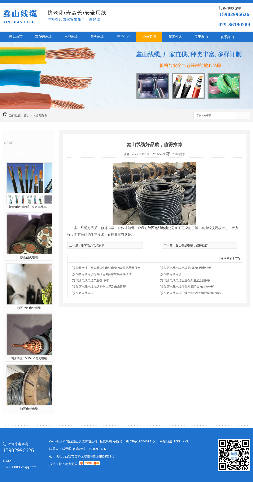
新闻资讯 (175, 37)
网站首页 (16, 37)
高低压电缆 (43, 37)
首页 (27, 115)
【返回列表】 (226, 258)
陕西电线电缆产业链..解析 (93, 280)
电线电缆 (71, 37)
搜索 (243, 115)
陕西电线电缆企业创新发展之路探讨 (187, 280)
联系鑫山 (227, 37)
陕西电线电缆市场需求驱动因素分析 (187, 267)
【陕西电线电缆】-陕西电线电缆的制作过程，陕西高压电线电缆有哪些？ (29, 207)
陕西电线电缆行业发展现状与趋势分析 (189, 286)
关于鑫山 (201, 37)
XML (186, 441)
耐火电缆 (97, 37)
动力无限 (71, 464)
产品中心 (123, 37)
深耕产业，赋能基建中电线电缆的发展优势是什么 (108, 267)
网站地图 (166, 441)
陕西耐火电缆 (29, 257)
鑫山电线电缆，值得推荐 (191, 245)
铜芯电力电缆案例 (93, 245)
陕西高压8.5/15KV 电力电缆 (29, 358)
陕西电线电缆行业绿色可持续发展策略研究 (104, 274)
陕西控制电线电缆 (29, 307)
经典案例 (149, 37)
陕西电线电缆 (29, 408)
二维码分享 (178, 154)
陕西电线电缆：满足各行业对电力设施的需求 (193, 293)
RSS (177, 441)
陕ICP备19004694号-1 (141, 441)
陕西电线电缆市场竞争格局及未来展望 (101, 286)
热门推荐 (16, 153)
